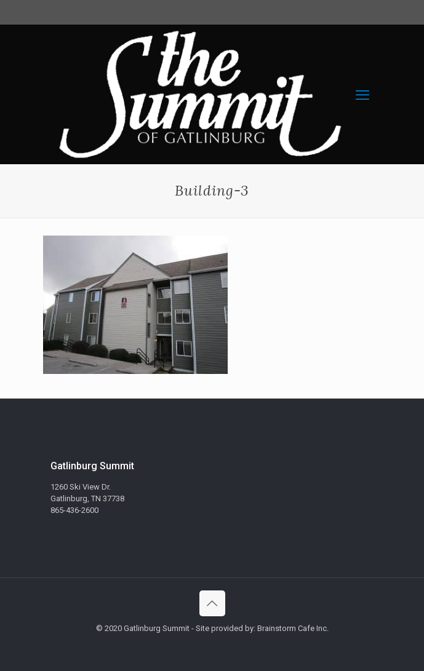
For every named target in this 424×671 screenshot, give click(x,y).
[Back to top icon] (212, 603)
